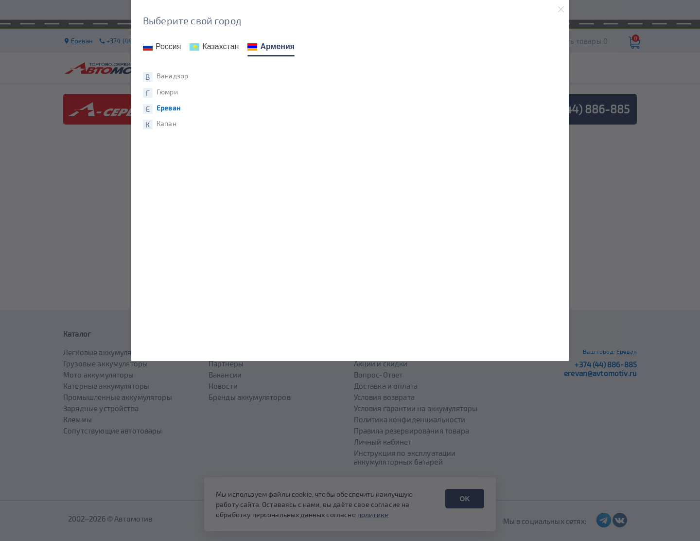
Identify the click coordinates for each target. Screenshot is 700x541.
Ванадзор (172, 76)
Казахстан (214, 46)
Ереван (168, 108)
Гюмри (167, 92)
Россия (162, 46)
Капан (166, 123)
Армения (271, 46)
